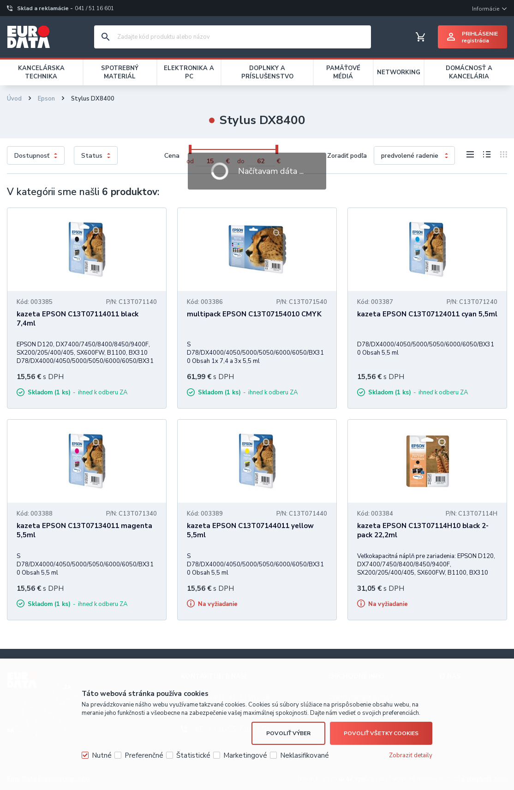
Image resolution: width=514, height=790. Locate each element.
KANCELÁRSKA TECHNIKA (41, 72)
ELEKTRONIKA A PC (189, 72)
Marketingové (245, 755)
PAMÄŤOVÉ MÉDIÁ (343, 72)
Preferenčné (144, 755)
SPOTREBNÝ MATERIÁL (119, 72)
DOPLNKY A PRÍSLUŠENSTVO (267, 72)
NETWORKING (398, 72)
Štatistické (193, 755)
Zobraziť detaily (410, 755)
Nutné (102, 755)
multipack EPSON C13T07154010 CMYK (254, 314)
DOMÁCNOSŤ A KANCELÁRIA (469, 72)
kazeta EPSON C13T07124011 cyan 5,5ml (427, 314)
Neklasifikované (304, 755)
